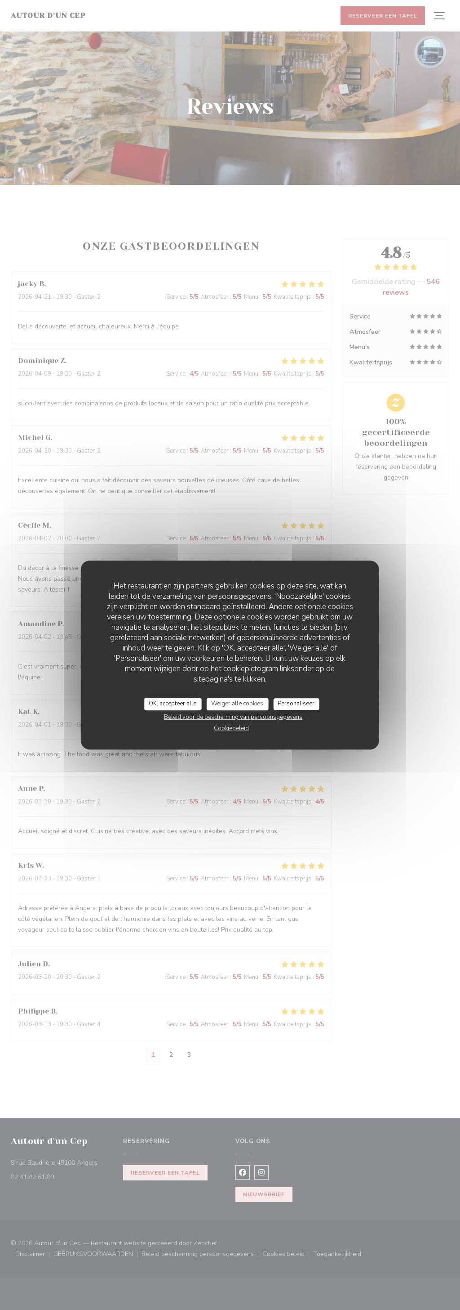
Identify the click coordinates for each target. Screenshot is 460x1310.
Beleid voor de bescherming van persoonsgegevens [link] (233, 717)
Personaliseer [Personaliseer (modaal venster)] (296, 704)
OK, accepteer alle (172, 704)
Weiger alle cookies (237, 704)
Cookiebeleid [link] (231, 728)
